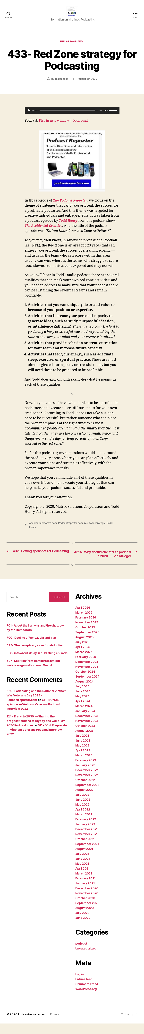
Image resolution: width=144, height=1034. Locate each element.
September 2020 (87, 913)
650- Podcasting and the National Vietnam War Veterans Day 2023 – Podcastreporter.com (37, 706)
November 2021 (86, 844)
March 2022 (83, 825)
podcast (81, 954)
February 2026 (85, 628)
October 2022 (85, 790)
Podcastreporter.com (72, 528)
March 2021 (83, 884)
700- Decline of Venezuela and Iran (31, 648)
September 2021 (87, 854)
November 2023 (86, 731)
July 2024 (82, 697)
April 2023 (82, 761)
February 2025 (85, 667)
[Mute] (106, 116)
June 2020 (83, 928)
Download (84, 126)
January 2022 (85, 834)
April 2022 (82, 820)
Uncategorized (71, 46)
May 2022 (82, 815)
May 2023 (82, 756)
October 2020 (85, 908)
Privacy (57, 1024)
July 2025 (82, 652)
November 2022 (86, 785)
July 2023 (82, 746)
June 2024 (83, 702)
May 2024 (82, 706)
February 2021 (85, 889)
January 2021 (85, 893)
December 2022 (86, 780)
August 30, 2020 (87, 84)
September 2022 (87, 795)
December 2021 (86, 839)
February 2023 (85, 770)
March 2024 (84, 716)
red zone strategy (96, 528)
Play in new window (55, 126)
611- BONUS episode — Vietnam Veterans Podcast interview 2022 (33, 715)
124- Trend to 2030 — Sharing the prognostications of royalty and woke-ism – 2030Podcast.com (37, 731)
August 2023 (84, 741)
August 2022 (84, 800)
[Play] (29, 116)
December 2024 (86, 672)
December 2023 (86, 726)
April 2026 (82, 618)
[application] (72, 116)
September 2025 (87, 642)
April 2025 (82, 657)
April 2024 (82, 711)
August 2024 (84, 692)
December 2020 (87, 898)
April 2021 (82, 879)
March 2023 (84, 766)
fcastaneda (61, 84)
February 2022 (85, 829)
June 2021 (82, 869)
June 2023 (83, 751)
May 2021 (82, 874)
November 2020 (87, 903)
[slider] (67, 116)
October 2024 (85, 682)
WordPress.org (86, 999)
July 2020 (82, 923)
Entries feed (84, 989)
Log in (79, 984)
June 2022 (82, 810)
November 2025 (86, 633)
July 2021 (82, 864)
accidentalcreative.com (43, 528)
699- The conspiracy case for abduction (35, 656)
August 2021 (84, 859)
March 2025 (84, 662)
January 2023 (85, 775)
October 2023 (85, 736)
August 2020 (84, 918)
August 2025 (84, 647)
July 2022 (82, 805)
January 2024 (85, 721)
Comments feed (86, 994)
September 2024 (87, 687)
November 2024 (86, 677)
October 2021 (85, 849)
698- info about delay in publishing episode (37, 663)
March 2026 (84, 623)
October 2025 (85, 638)
